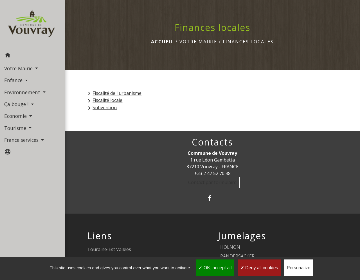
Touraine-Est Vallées (109, 249)
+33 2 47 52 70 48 (212, 173)
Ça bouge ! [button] (17, 104)
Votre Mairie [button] (19, 68)
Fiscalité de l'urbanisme (113, 93)
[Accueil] (32, 25)
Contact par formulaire (212, 182)
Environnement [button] (23, 92)
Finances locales (248, 42)
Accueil (162, 42)
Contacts (212, 142)
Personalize (298, 267)
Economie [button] (16, 116)
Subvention (101, 107)
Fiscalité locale (104, 100)
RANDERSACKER (237, 256)
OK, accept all (215, 267)
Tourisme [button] (16, 128)
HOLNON (230, 247)
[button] (32, 56)
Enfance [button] (14, 80)
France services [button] (22, 139)
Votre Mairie (198, 42)
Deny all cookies (259, 267)
